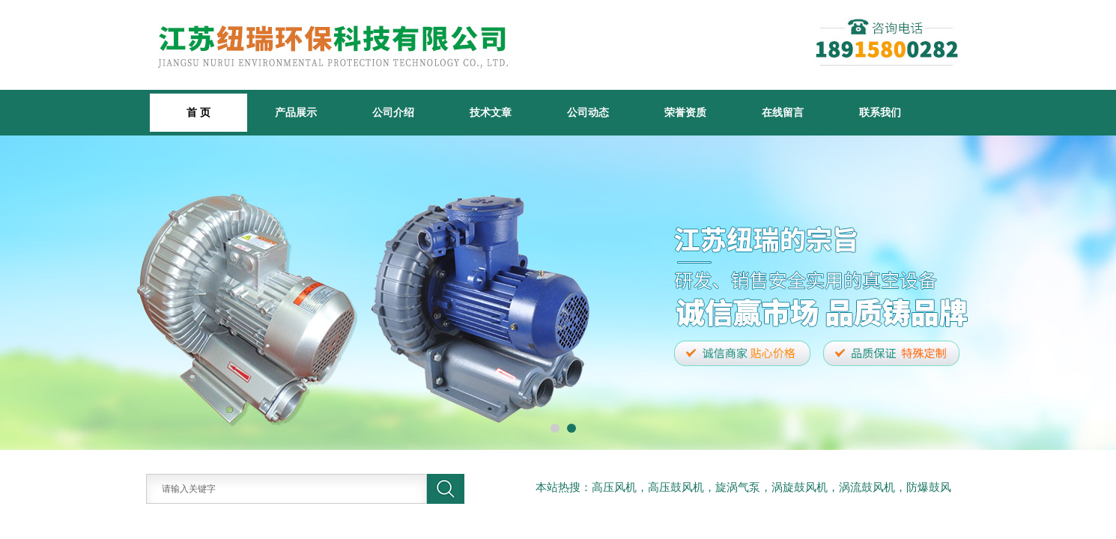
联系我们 (880, 112)
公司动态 (588, 112)
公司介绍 (393, 112)
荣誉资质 (685, 112)
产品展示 (296, 112)
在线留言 (783, 112)
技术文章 (491, 112)
